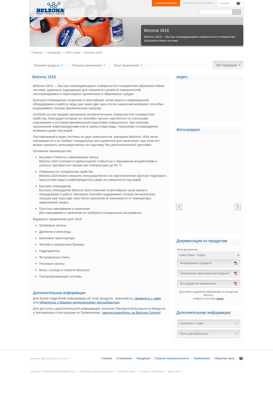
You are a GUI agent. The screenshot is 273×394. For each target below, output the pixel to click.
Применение (160, 12)
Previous (179, 207)
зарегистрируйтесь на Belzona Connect (131, 312)
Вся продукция (226, 65)
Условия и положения (152, 371)
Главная (107, 358)
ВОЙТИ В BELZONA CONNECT (198, 3)
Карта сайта (174, 371)
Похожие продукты (47, 65)
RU (241, 358)
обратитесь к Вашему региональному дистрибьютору (79, 302)
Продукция (119, 12)
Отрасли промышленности (139, 12)
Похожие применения (87, 65)
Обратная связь (183, 12)
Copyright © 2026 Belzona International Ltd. (53, 371)
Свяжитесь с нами (191, 323)
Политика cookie (127, 371)
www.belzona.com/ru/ (57, 358)
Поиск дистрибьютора (166, 3)
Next (237, 207)
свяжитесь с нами (147, 298)
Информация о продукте (196, 263)
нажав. (219, 298)
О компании (99, 12)
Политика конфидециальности (96, 371)
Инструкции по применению (198, 283)
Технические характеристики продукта (204, 273)
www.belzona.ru (50, 8)
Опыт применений (126, 65)
